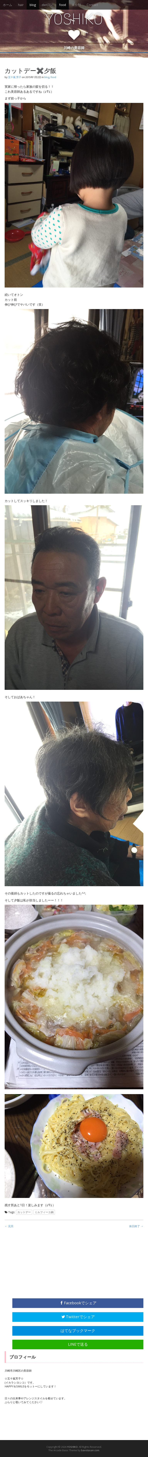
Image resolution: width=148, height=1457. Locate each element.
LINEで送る (78, 1344)
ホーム (7, 5)
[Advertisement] (33, 1266)
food (62, 5)
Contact (92, 5)
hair (21, 5)
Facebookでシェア (78, 1302)
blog (32, 5)
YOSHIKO (74, 19)
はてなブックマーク (78, 1330)
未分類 (76, 5)
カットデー (24, 1212)
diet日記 (47, 5)
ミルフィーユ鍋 (44, 1212)
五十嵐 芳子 (14, 77)
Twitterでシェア (78, 1316)
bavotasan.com (90, 1450)
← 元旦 (9, 1226)
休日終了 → (136, 1226)
